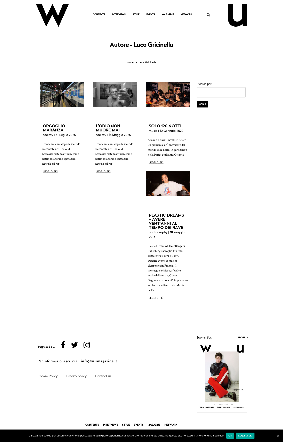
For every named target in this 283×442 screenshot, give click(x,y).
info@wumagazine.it (99, 361)
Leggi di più (50, 172)
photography (158, 232)
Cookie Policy (47, 376)
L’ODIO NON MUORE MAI (108, 127)
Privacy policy (76, 376)
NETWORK (186, 15)
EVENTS (150, 15)
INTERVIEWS (119, 15)
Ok (230, 435)
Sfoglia (242, 338)
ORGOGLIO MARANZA (54, 127)
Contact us (103, 376)
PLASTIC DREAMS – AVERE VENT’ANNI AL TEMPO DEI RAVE (166, 221)
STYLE (136, 15)
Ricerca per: (204, 84)
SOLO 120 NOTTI (165, 125)
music (153, 131)
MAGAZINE (168, 15)
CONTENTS (99, 15)
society (48, 135)
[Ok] (278, 436)
